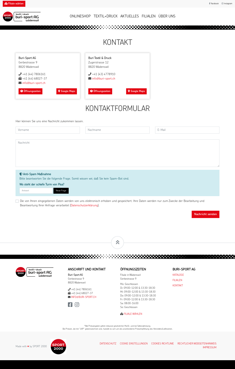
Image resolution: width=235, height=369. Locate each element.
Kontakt (178, 285)
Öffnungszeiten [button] (30, 91)
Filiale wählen (133, 314)
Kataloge (178, 275)
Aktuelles (129, 16)
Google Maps (66, 91)
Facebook (214, 4)
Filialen (149, 16)
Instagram (227, 4)
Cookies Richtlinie (162, 343)
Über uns (166, 16)
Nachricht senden (205, 214)
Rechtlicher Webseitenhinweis (197, 343)
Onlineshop (80, 16)
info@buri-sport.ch (33, 83)
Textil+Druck (106, 16)
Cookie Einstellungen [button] (134, 343)
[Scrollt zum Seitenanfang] (117, 242)
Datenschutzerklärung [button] (84, 205)
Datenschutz (108, 343)
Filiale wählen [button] (14, 3)
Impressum (209, 347)
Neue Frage (61, 191)
